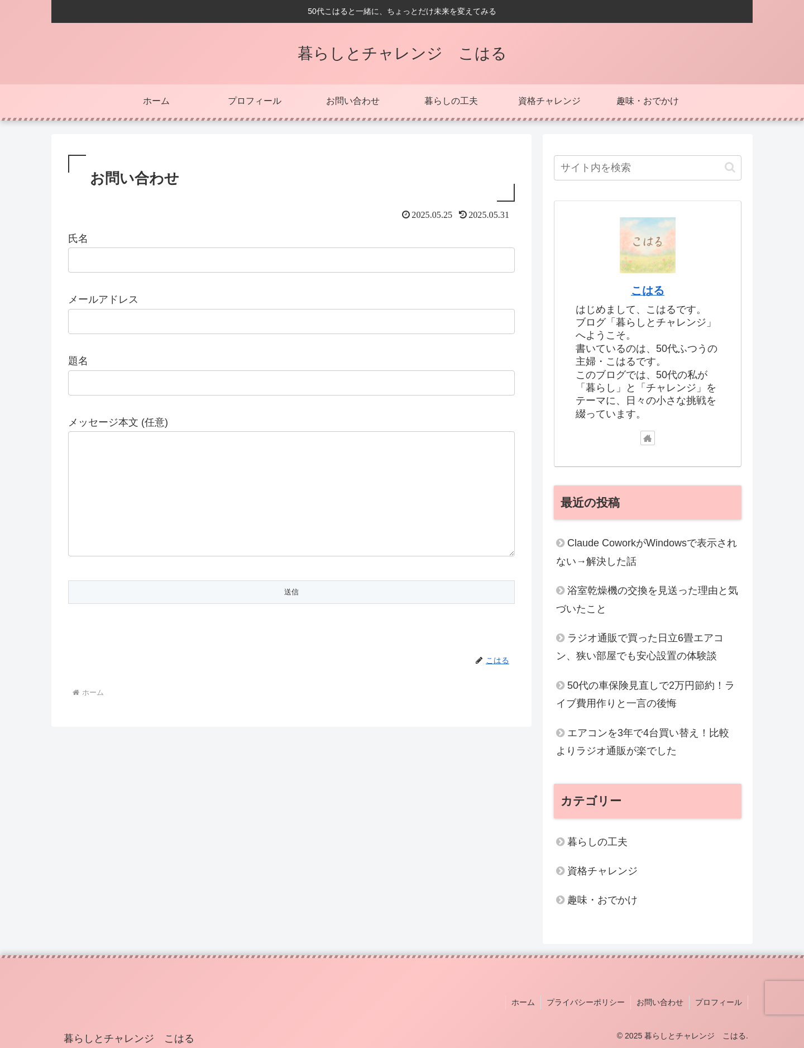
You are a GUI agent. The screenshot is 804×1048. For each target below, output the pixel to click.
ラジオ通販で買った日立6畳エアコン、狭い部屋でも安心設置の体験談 (640, 646)
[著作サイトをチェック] (647, 438)
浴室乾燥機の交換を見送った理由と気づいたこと (647, 599)
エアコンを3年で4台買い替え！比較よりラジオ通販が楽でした (642, 741)
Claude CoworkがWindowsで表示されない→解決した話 (646, 551)
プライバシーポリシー (586, 1002)
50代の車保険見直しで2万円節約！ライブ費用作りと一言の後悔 (645, 694)
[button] (730, 167)
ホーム (523, 1002)
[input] (647, 167)
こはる (647, 290)
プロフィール (718, 1002)
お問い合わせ (659, 1002)
